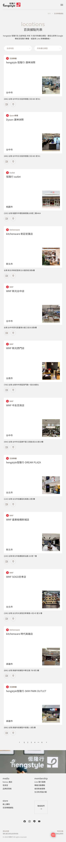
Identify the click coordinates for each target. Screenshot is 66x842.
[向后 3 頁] (38, 742)
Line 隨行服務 (39, 782)
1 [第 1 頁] (24, 742)
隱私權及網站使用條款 (10, 834)
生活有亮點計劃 (40, 792)
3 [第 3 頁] (31, 742)
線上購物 (6, 804)
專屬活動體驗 (39, 785)
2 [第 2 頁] (27, 742)
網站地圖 (6, 831)
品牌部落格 (7, 788)
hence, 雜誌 (7, 782)
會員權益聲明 (58, 834)
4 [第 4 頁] (34, 742)
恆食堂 (5, 785)
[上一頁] (19, 742)
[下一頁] (46, 742)
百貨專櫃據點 (58, 13)
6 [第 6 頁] (41, 742)
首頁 (49, 13)
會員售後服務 (39, 788)
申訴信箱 (60, 831)
